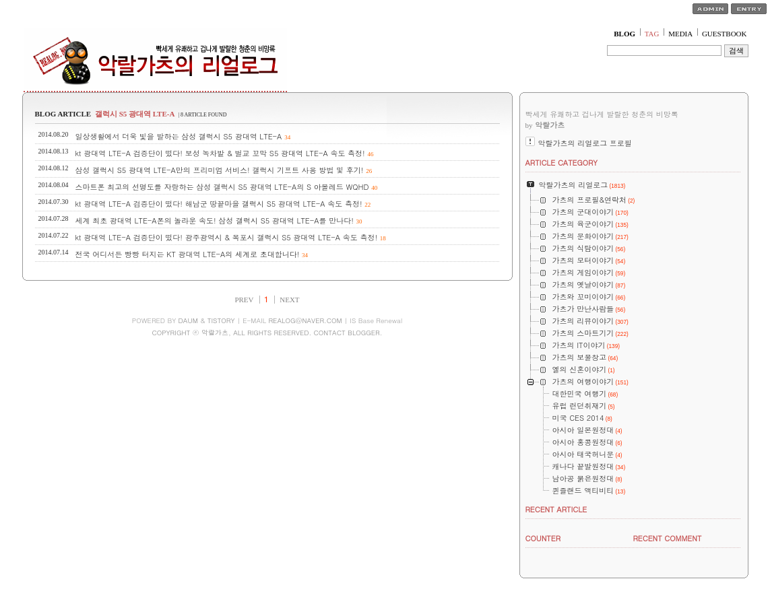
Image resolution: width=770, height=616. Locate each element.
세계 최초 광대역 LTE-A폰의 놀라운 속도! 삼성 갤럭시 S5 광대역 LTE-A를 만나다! (214, 220)
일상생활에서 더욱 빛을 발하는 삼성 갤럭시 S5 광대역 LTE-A (178, 136)
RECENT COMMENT (667, 538)
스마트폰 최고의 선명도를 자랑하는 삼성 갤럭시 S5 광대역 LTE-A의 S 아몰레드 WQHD (222, 187)
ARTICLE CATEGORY (561, 163)
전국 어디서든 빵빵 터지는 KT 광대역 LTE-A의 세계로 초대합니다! (187, 254)
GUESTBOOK (724, 34)
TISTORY (221, 320)
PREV (243, 300)
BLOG (624, 34)
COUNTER (543, 538)
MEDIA (680, 34)
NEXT (289, 300)
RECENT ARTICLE (556, 509)
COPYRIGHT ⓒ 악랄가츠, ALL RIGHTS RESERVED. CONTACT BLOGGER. (267, 332)
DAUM (188, 320)
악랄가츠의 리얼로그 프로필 (585, 143)
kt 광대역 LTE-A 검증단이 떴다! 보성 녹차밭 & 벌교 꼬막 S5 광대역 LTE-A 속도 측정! (220, 153)
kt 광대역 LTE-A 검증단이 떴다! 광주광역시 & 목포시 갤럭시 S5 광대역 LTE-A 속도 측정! (226, 237)
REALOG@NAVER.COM (305, 320)
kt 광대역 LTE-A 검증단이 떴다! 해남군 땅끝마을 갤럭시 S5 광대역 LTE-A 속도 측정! (218, 204)
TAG (652, 34)
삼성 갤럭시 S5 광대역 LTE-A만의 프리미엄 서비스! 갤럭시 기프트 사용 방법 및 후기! (219, 170)
